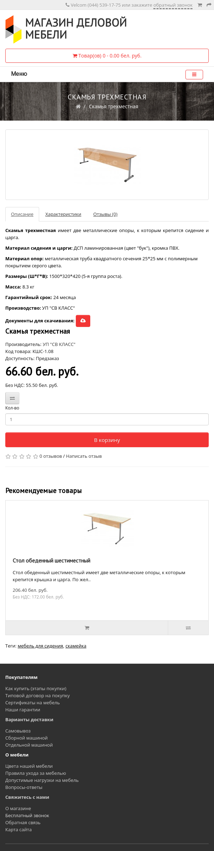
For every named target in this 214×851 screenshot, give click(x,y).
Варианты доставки (29, 719)
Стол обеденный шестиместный (51, 560)
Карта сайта (18, 829)
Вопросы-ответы (23, 787)
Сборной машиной (26, 738)
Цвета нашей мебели (29, 766)
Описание (22, 214)
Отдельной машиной (29, 745)
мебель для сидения (40, 646)
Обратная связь (23, 822)
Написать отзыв (84, 456)
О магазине (18, 808)
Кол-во (12, 408)
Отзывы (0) (105, 214)
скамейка (76, 646)
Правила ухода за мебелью (35, 773)
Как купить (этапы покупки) (35, 688)
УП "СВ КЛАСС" (59, 344)
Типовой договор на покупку (37, 695)
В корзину (107, 439)
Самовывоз (18, 731)
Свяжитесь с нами (27, 797)
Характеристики (63, 214)
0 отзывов (50, 456)
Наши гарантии (22, 709)
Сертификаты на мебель (32, 702)
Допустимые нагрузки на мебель (42, 780)
